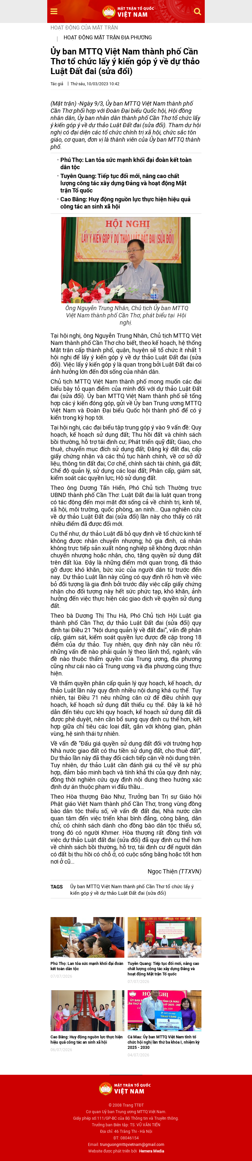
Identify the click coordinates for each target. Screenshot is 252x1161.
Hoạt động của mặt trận (84, 28)
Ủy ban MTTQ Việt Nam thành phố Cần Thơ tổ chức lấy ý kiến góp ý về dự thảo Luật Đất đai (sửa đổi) (132, 890)
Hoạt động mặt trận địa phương (108, 37)
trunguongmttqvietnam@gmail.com (132, 1144)
